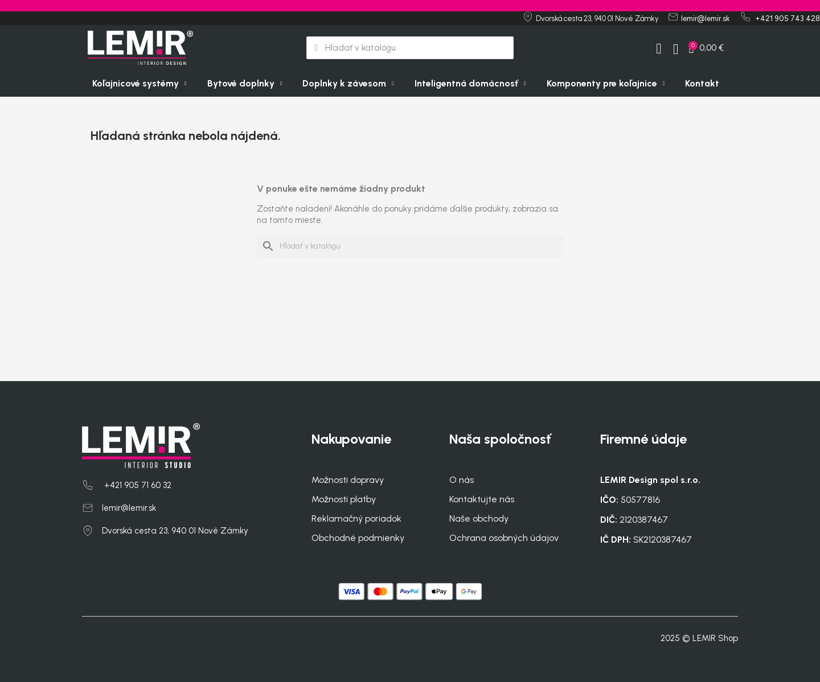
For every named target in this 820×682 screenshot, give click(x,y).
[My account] (659, 49)
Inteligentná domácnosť (470, 83)
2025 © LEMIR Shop (699, 638)
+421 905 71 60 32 (136, 485)
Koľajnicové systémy (139, 83)
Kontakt (702, 83)
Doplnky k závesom (348, 83)
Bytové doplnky (244, 83)
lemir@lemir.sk (129, 508)
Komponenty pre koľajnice (606, 83)
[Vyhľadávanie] (410, 246)
